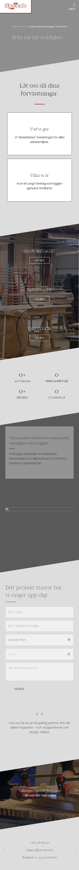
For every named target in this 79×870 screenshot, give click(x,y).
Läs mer (39, 260)
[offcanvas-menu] (73, 5)
